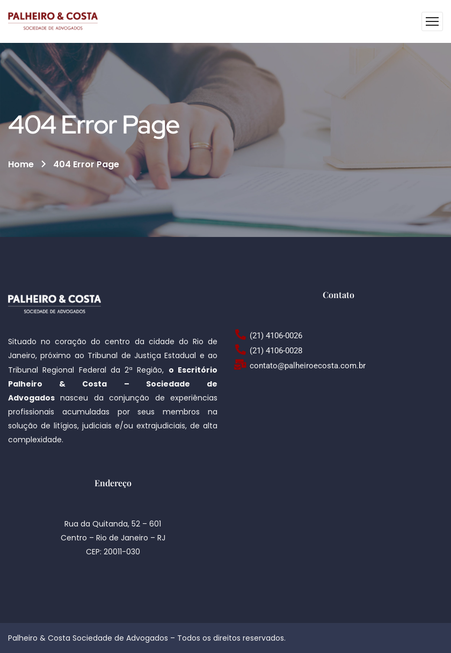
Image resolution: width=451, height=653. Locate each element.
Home (21, 164)
